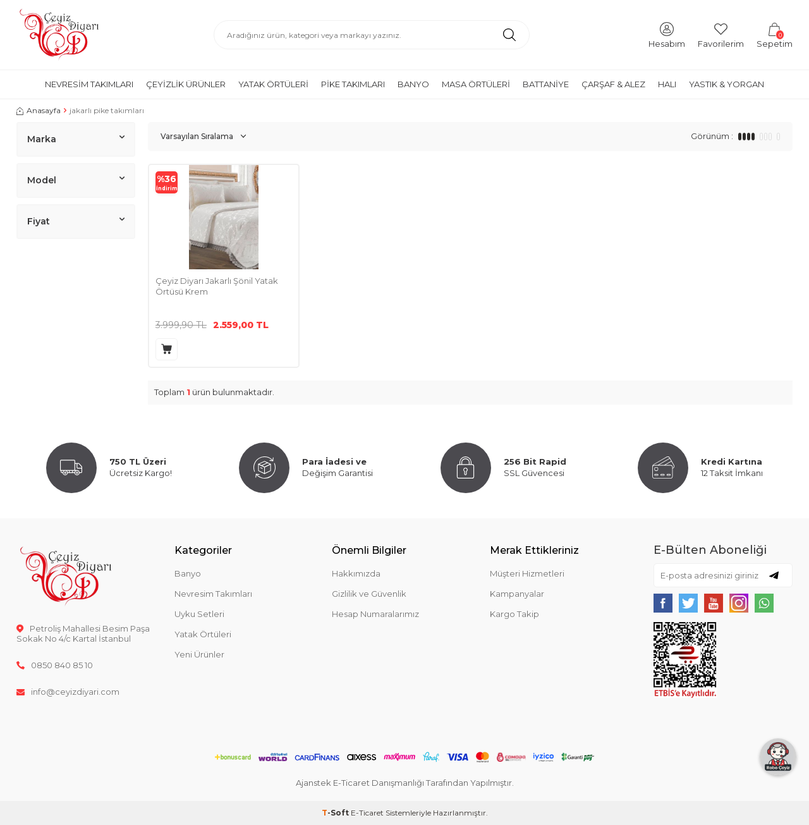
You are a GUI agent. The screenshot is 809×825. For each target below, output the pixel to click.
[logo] (59, 34)
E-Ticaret (367, 812)
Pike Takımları (353, 84)
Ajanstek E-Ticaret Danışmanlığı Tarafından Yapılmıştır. (405, 783)
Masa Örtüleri (476, 84)
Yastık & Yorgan (726, 84)
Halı (667, 84)
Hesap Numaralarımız (375, 614)
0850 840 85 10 (54, 665)
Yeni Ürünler (199, 654)
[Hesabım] (666, 34)
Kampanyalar (517, 594)
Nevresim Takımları (89, 84)
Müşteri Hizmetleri (527, 573)
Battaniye (546, 84)
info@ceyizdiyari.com (67, 692)
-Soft (336, 812)
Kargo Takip (514, 614)
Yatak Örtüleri (273, 84)
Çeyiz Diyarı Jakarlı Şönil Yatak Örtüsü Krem (216, 286)
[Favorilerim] (721, 34)
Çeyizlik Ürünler (186, 84)
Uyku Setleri (199, 614)
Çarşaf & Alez (613, 84)
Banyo (413, 84)
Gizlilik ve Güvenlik (369, 594)
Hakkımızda (356, 573)
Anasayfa (38, 110)
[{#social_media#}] (663, 603)
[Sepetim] (775, 34)
